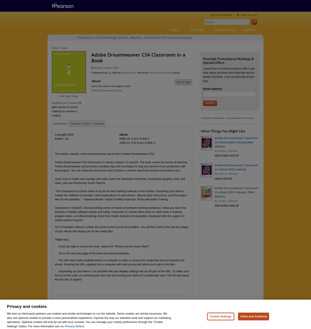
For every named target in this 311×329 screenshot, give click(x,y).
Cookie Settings (221, 320)
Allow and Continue (253, 320)
